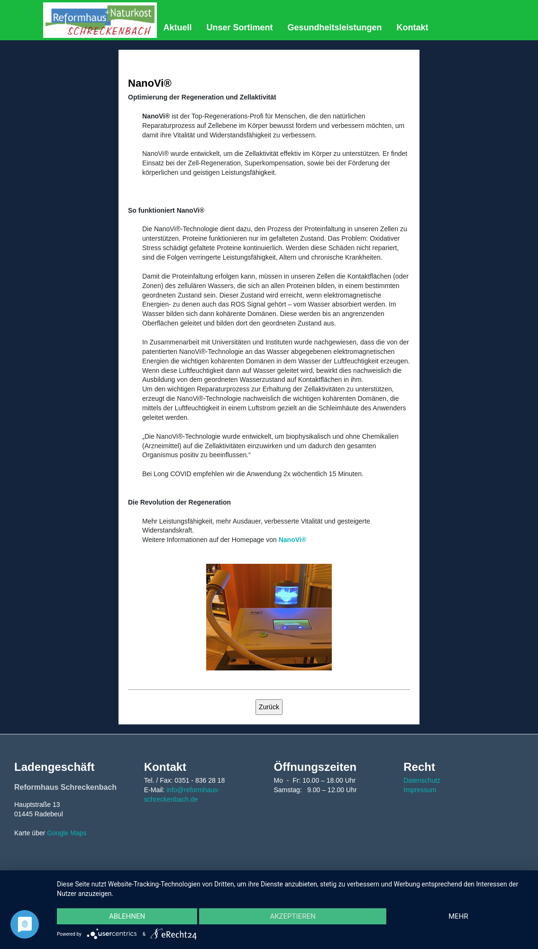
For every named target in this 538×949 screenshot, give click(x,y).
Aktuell (177, 27)
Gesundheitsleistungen (335, 27)
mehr (458, 916)
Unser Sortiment (240, 27)
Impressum (419, 790)
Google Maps (66, 833)
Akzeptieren (292, 916)
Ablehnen (127, 916)
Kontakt (413, 27)
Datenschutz (421, 780)
